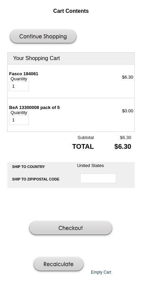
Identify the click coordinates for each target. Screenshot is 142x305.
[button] (44, 37)
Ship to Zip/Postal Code (35, 179)
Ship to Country (28, 167)
